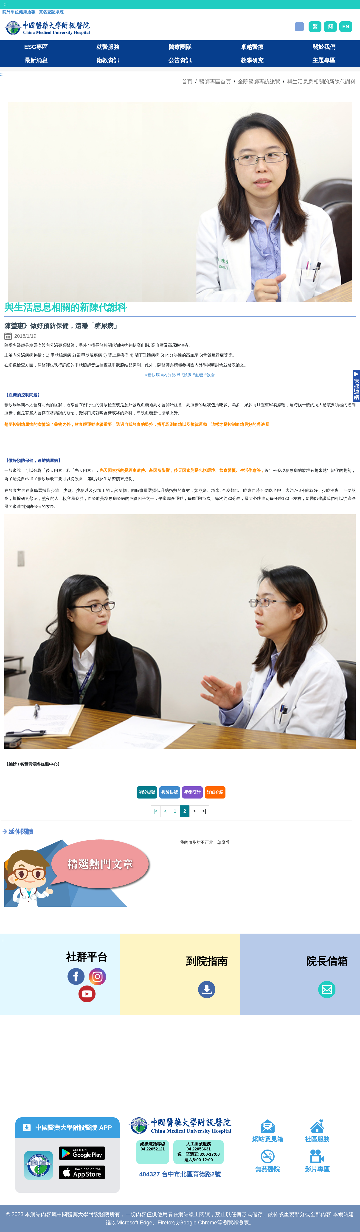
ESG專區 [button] (36, 47)
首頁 (187, 82)
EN (345, 26)
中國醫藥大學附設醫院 (180, 1125)
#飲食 (209, 375)
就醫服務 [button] (107, 47)
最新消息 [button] (36, 60)
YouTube (87, 993)
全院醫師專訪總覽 (259, 82)
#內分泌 (168, 375)
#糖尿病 (152, 375)
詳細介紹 (215, 792)
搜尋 (299, 26)
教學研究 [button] (252, 60)
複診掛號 (169, 792)
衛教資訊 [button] (107, 60)
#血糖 (198, 375)
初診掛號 (147, 792)
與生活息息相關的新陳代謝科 (321, 82)
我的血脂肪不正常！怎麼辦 (205, 842)
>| (204, 811)
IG (97, 976)
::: (6, 4)
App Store (82, 1172)
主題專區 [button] (323, 60)
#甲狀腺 (184, 375)
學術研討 (192, 792)
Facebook (76, 976)
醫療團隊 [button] (180, 47)
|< (156, 811)
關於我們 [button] (323, 47)
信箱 (326, 989)
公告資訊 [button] (180, 60)
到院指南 (206, 989)
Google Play (82, 1153)
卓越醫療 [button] (252, 47)
